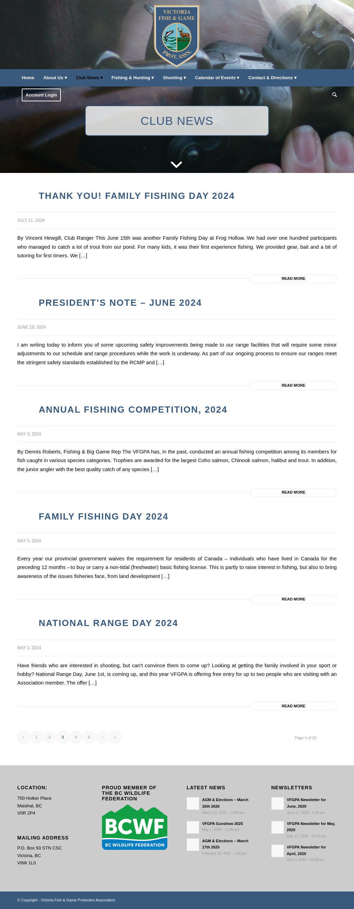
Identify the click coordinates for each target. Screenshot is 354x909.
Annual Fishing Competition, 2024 (133, 409)
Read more (293, 278)
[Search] (332, 95)
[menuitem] (28, 77)
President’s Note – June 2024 (120, 302)
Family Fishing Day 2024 (103, 516)
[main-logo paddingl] (177, 34)
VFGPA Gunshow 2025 (222, 823)
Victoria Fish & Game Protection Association (78, 900)
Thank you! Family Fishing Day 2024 (137, 196)
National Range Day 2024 (108, 623)
